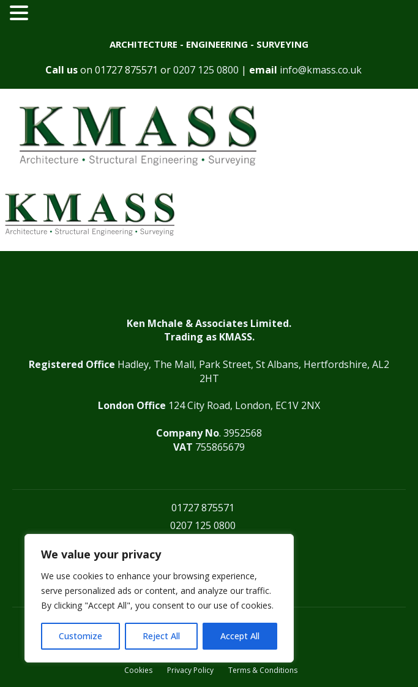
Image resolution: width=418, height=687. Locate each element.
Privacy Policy (190, 670)
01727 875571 (126, 70)
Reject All (161, 636)
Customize (80, 636)
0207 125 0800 (206, 70)
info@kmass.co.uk (321, 70)
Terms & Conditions (262, 670)
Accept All (239, 636)
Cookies (138, 670)
